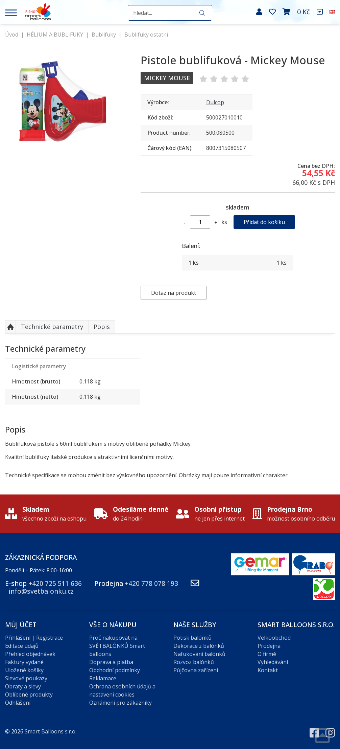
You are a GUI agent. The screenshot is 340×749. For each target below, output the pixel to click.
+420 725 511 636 (55, 583)
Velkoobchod (274, 637)
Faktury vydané (24, 662)
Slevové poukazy (26, 678)
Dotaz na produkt (173, 292)
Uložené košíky (24, 670)
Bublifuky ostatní (146, 34)
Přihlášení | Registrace (34, 637)
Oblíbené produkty (29, 694)
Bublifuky (104, 34)
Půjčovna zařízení (195, 670)
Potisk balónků (192, 637)
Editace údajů (22, 645)
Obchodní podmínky (114, 670)
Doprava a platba (111, 662)
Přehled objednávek (30, 654)
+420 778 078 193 (151, 583)
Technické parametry (52, 327)
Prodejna (269, 645)
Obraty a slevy (23, 686)
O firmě (267, 654)
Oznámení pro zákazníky (120, 702)
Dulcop (215, 102)
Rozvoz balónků (193, 662)
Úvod (11, 34)
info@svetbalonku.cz (41, 591)
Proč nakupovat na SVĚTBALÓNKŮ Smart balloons (117, 646)
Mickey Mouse (167, 78)
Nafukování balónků (199, 654)
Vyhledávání (273, 662)
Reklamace (102, 678)
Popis (102, 327)
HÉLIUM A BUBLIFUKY (55, 34)
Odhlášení (17, 702)
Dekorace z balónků (198, 645)
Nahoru (10, 327)
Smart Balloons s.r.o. (50, 731)
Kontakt (268, 670)
